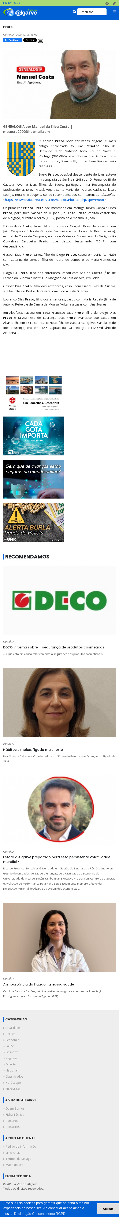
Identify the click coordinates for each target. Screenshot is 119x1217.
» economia (11, 1040)
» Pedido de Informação (19, 1146)
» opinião (9, 1064)
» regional (10, 1058)
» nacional (10, 1070)
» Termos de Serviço (17, 1159)
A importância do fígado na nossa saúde (38, 984)
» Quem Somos (14, 1108)
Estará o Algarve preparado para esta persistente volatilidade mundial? (56, 859)
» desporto (11, 1052)
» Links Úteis (11, 1153)
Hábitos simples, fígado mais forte (33, 749)
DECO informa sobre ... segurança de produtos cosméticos (53, 647)
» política (9, 1034)
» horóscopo (12, 1083)
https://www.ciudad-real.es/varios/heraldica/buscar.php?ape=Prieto (54, 199)
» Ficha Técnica (13, 1114)
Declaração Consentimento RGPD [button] (40, 1214)
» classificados (13, 1076)
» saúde (8, 1046)
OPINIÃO (8, 642)
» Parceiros (10, 1121)
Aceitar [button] (108, 1208)
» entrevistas (12, 1089)
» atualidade (11, 1028)
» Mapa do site (13, 1165)
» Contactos (11, 1127)
